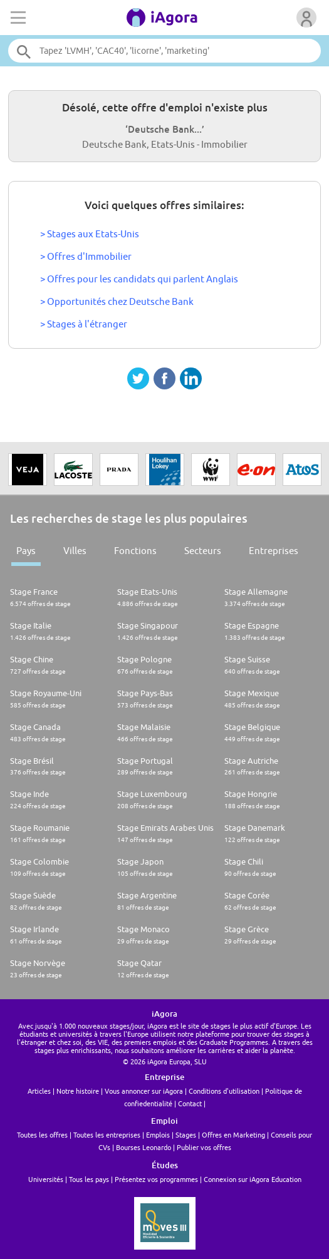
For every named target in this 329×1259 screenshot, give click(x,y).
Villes (74, 550)
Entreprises (273, 550)
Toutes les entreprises (106, 1135)
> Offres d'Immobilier (86, 256)
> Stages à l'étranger (83, 324)
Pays (26, 550)
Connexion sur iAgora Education (252, 1179)
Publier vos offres (204, 1147)
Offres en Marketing (233, 1135)
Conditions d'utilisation (224, 1091)
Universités (45, 1179)
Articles (39, 1091)
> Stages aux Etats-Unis (89, 234)
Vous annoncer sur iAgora (144, 1091)
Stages (185, 1135)
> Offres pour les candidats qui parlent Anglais (139, 279)
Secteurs (202, 550)
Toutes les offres (42, 1135)
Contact (190, 1103)
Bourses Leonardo (143, 1147)
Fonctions (135, 550)
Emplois (158, 1135)
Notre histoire (77, 1091)
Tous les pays (89, 1179)
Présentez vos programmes (156, 1179)
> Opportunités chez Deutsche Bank (117, 301)
